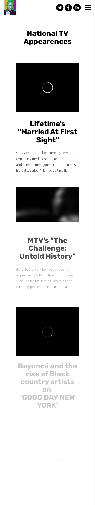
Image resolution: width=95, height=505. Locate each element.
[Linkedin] (77, 7)
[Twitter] (60, 7)
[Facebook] (68, 7)
